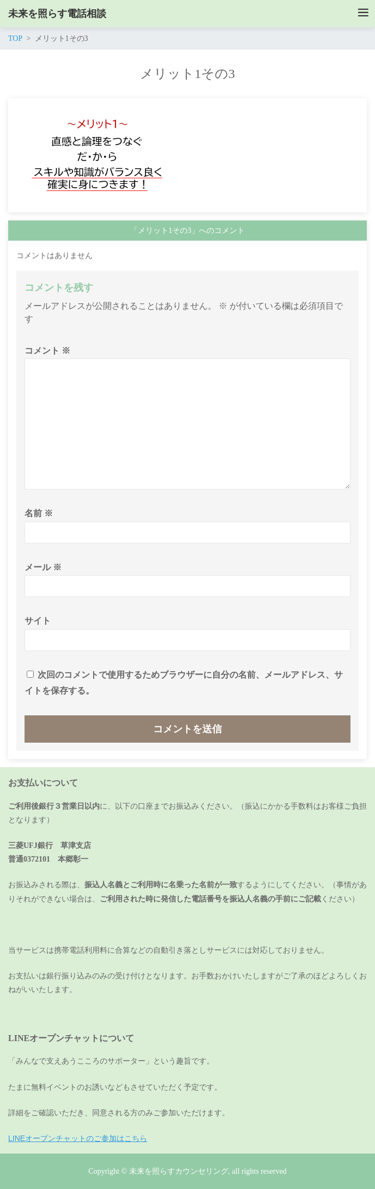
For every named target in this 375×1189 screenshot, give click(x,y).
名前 (39, 513)
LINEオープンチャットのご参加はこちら (77, 1138)
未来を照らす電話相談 (57, 13)
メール (43, 567)
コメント (47, 350)
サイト (38, 620)
